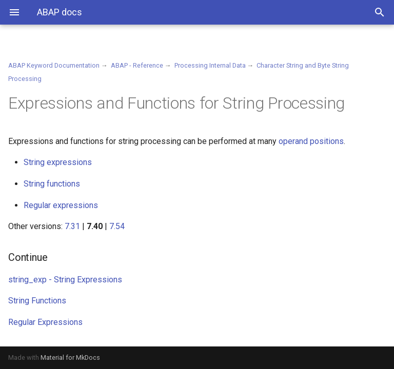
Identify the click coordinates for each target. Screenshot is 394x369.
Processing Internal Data (210, 65)
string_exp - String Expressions (65, 279)
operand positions (311, 141)
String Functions (37, 300)
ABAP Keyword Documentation (54, 65)
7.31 (72, 226)
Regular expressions (61, 205)
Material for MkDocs (70, 357)
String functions (52, 184)
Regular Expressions (45, 322)
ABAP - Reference (137, 65)
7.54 (117, 226)
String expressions (58, 162)
